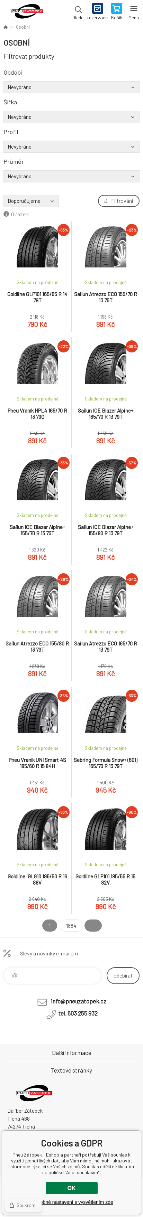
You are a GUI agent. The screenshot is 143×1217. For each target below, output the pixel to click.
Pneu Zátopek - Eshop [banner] (27, 12)
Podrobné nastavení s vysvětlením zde (71, 1202)
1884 (71, 925)
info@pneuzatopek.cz (78, 1001)
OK (72, 1188)
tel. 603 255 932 (78, 1013)
